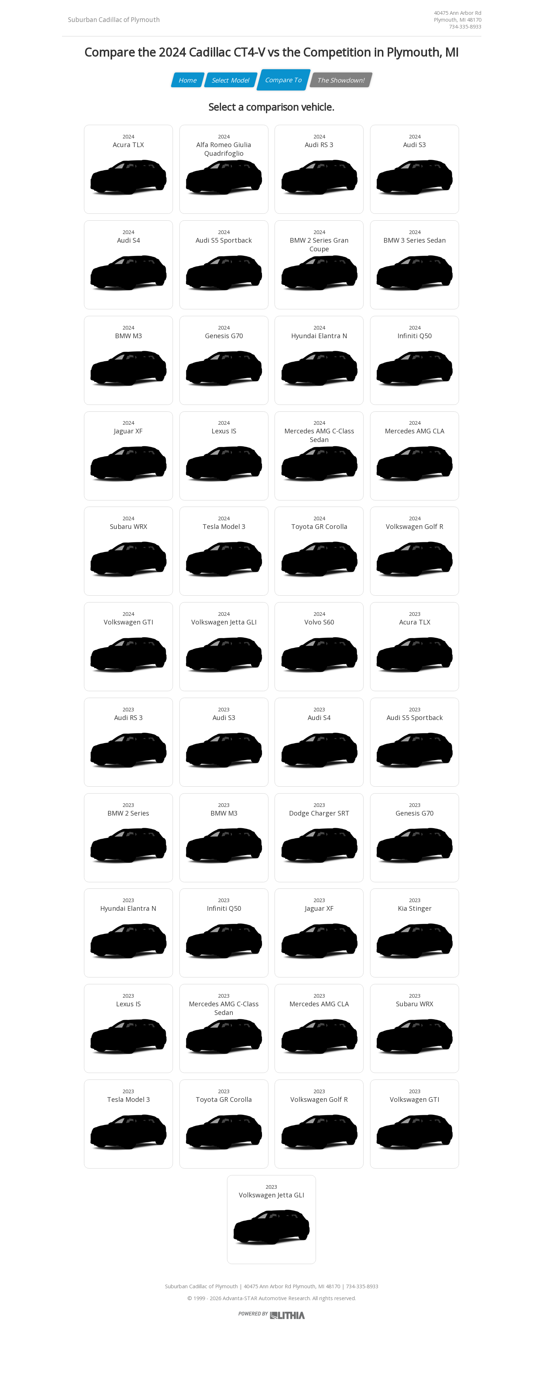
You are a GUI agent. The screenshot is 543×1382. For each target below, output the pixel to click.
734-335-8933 (465, 26)
